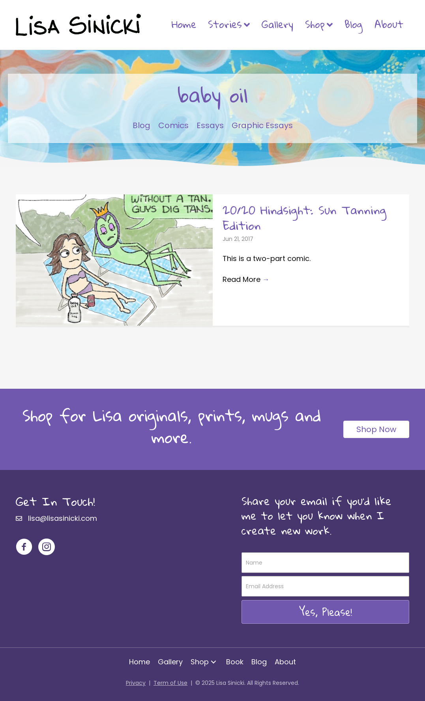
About (388, 24)
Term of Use (170, 683)
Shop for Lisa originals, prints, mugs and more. (171, 426)
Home (184, 24)
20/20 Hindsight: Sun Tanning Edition (304, 217)
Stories (225, 24)
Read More (246, 279)
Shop (315, 24)
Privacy (136, 683)
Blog (353, 24)
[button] (325, 612)
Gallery (277, 24)
